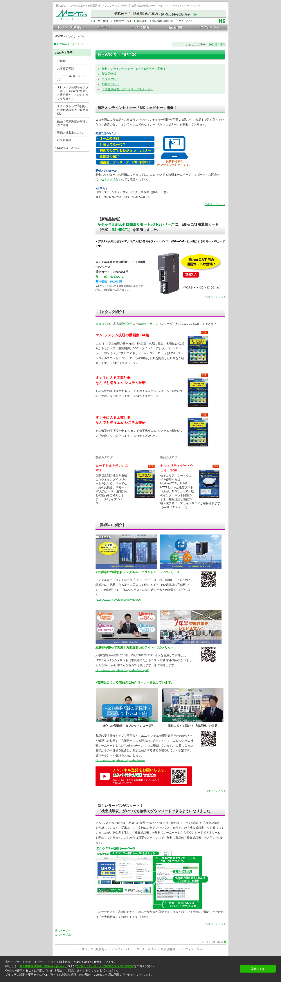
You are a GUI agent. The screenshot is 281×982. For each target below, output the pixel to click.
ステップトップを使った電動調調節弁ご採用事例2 (72, 110)
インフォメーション (192, 949)
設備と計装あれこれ (70, 132)
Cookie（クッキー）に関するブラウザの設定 (105, 966)
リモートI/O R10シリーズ (72, 77)
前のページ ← (63, 930)
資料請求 (127, 323)
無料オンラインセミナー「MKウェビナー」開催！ (134, 68)
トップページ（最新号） (91, 949)
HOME (59, 36)
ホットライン (149, 323)
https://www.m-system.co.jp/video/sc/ (118, 599)
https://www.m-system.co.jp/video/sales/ (120, 760)
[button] (121, 978)
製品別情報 (168, 949)
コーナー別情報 (146, 949)
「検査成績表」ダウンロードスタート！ (127, 89)
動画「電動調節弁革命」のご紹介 (72, 123)
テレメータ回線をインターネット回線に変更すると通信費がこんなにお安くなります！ (72, 93)
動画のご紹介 (110, 84)
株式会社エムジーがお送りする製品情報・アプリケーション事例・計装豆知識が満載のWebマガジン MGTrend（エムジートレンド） (128, 5)
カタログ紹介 (110, 79)
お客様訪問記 (65, 68)
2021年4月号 (217, 44)
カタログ (101, 323)
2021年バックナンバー (71, 44)
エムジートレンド (71, 18)
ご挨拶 (61, 61)
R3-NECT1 (120, 230)
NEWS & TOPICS (68, 147)
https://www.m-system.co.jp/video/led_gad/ (122, 670)
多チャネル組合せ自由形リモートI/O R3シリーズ (136, 224)
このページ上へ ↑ (215, 204)
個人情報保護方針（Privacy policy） (43, 966)
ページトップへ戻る (212, 942)
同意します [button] (258, 969)
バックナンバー (75, 36)
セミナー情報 (109, 179)
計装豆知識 (64, 140)
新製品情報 (109, 73)
